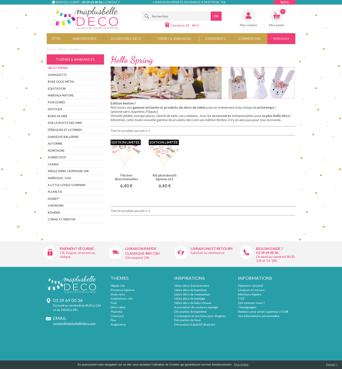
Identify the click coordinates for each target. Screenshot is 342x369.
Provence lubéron (123, 290)
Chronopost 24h (137, 257)
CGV (241, 298)
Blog (284, 2)
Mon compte (248, 25)
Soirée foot (57, 157)
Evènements (215, 38)
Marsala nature (61, 95)
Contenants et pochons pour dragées (200, 316)
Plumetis (55, 192)
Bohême (54, 212)
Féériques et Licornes (65, 130)
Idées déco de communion (192, 294)
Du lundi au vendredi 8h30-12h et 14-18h (276, 258)
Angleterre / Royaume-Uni (68, 171)
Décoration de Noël (187, 320)
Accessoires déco (126, 38)
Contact (112, 2)
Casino (53, 164)
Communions (249, 38)
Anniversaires (85, 38)
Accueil (51, 49)
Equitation (57, 88)
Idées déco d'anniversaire (191, 285)
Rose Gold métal (61, 81)
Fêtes (56, 38)
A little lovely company (67, 185)
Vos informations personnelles (258, 316)
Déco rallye (118, 307)
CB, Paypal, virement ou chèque (77, 255)
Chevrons (56, 205)
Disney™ (54, 199)
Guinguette (57, 75)
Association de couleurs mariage (196, 307)
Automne (55, 143)
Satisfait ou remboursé (207, 253)
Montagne (56, 150)
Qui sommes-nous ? (251, 303)
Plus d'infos (241, 364)
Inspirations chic (122, 298)
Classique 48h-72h (142, 253)
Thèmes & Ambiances (174, 38)
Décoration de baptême (190, 311)
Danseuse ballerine (63, 137)
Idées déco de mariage (189, 298)
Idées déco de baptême (190, 290)
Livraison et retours (251, 290)
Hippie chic (118, 285)
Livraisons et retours (212, 248)
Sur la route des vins (65, 123)
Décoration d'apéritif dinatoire (194, 324)
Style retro (118, 294)
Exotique (55, 109)
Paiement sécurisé (77, 248)
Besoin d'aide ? (269, 248)
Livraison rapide (140, 248)
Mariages (281, 38)
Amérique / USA (59, 178)
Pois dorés (56, 102)
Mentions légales (249, 294)
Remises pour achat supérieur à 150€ (263, 311)
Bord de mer (57, 116)
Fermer (330, 364)
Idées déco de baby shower (193, 303)
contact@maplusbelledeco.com (74, 323)
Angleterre (118, 324)
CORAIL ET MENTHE (61, 219)
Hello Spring (58, 68)
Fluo (113, 320)
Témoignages (247, 307)
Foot (114, 303)
